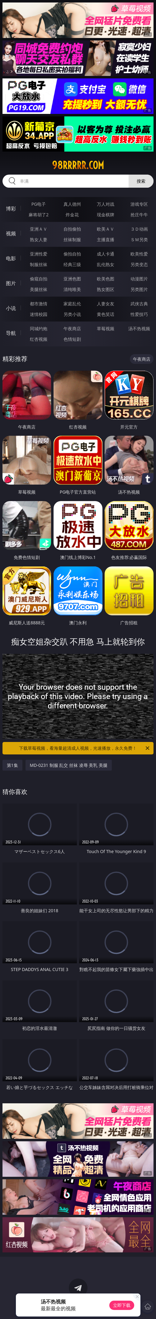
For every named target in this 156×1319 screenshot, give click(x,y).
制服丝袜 (38, 264)
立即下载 (121, 1305)
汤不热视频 (139, 328)
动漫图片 (139, 279)
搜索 (141, 181)
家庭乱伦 (72, 304)
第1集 (12, 765)
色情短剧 (72, 339)
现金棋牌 (105, 215)
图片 (11, 283)
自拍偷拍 (72, 229)
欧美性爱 (139, 254)
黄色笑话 (105, 314)
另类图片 (139, 289)
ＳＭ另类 (139, 239)
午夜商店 (72, 328)
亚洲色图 (72, 279)
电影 (11, 258)
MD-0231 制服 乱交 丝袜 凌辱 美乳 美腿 (68, 765)
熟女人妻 (38, 239)
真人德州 (72, 204)
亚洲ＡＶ (38, 229)
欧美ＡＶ (105, 229)
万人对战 (105, 204)
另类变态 (139, 264)
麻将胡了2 (39, 215)
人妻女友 (105, 304)
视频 (11, 233)
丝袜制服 (72, 239)
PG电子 (38, 204)
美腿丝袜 (38, 289)
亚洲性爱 (38, 254)
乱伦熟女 (105, 264)
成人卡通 (105, 254)
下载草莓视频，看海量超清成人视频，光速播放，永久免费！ (84, 748)
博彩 (11, 208)
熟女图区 (105, 289)
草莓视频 (105, 328)
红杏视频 (38, 339)
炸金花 (72, 215)
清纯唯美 (72, 289)
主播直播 (105, 239)
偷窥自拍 (38, 279)
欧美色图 (105, 279)
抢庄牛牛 (139, 215)
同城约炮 (38, 328)
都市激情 (38, 304)
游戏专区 (139, 204)
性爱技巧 (139, 314)
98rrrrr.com (78, 165)
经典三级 (72, 264)
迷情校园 (38, 314)
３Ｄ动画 (139, 229)
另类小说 (72, 314)
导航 (11, 333)
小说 (11, 308)
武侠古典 (139, 304)
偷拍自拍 (72, 254)
